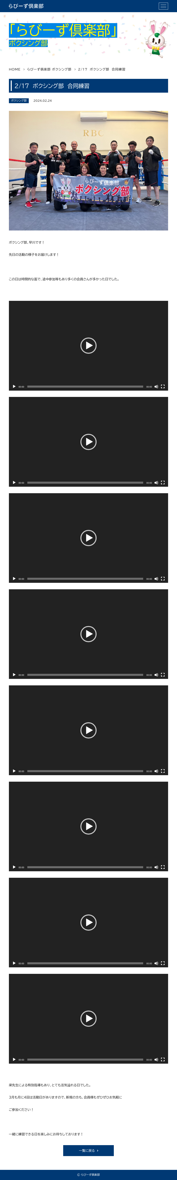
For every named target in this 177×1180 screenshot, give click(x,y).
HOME (15, 69)
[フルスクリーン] (163, 387)
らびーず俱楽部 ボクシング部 (49, 69)
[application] (88, 345)
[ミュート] (156, 387)
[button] (88, 346)
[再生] (14, 387)
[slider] (85, 387)
